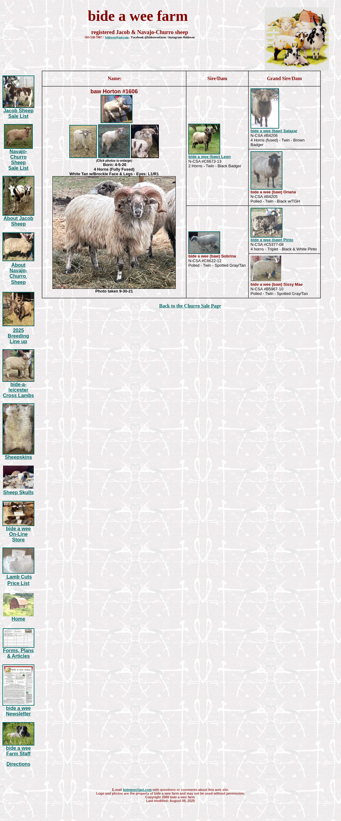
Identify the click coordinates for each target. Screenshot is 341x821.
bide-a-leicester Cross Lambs (18, 390)
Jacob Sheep (18, 110)
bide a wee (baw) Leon (209, 156)
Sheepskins (18, 457)
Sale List (18, 116)
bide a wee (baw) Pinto (272, 240)
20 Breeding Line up (18, 336)
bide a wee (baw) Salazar (274, 131)
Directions (18, 764)
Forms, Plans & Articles (18, 653)
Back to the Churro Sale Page (190, 305)
